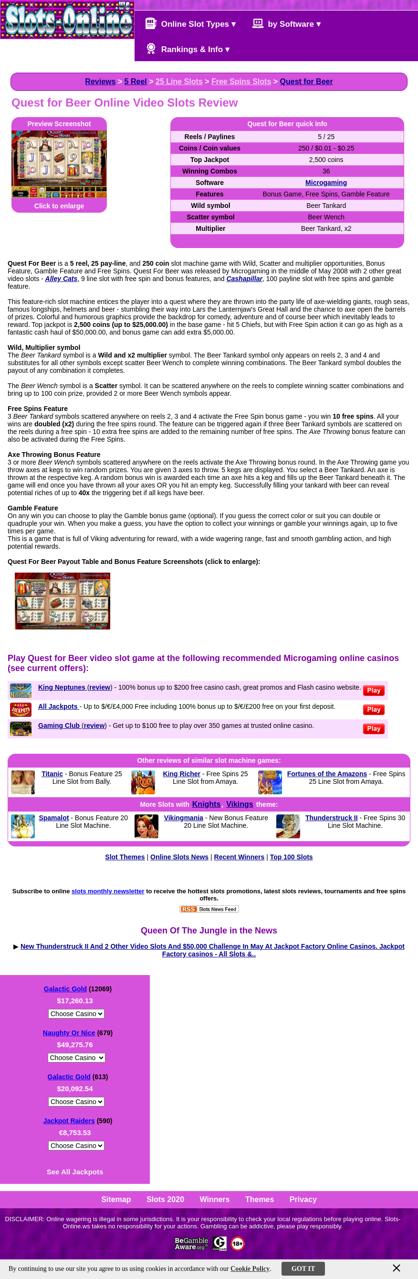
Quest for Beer (306, 81)
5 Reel (136, 81)
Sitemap (116, 1199)
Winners (215, 1199)
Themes (259, 1199)
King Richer (181, 774)
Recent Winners (239, 857)
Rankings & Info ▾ (187, 48)
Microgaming (326, 182)
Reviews (100, 81)
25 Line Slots (179, 81)
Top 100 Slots (291, 857)
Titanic (52, 774)
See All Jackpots (75, 1172)
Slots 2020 (165, 1199)
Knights (206, 804)
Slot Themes (125, 857)
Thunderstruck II (331, 818)
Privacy (303, 1199)
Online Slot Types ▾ (190, 23)
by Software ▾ (286, 23)
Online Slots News (179, 857)
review (99, 687)
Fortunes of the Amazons (327, 774)
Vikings (239, 804)
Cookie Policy (250, 1268)
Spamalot (54, 818)
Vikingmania (183, 818)
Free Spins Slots (241, 81)
